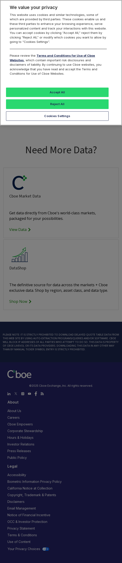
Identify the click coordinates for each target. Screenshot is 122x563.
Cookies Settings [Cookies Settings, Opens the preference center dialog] (57, 116)
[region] (61, 62)
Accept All (57, 92)
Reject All (57, 104)
